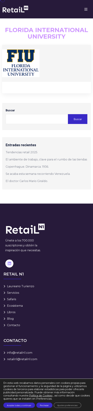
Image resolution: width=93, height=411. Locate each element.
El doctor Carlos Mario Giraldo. (27, 181)
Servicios (13, 292)
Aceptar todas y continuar (19, 405)
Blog (10, 318)
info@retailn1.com (19, 352)
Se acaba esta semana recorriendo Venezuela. (38, 174)
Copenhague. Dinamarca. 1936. (27, 166)
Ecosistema (15, 305)
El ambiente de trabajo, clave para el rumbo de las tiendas (46, 159)
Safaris (11, 299)
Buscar (10, 110)
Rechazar (44, 405)
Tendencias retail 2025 (21, 152)
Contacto (13, 325)
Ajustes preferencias (67, 405)
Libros (11, 312)
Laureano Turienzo (20, 286)
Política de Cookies (40, 395)
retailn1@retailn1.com (22, 359)
